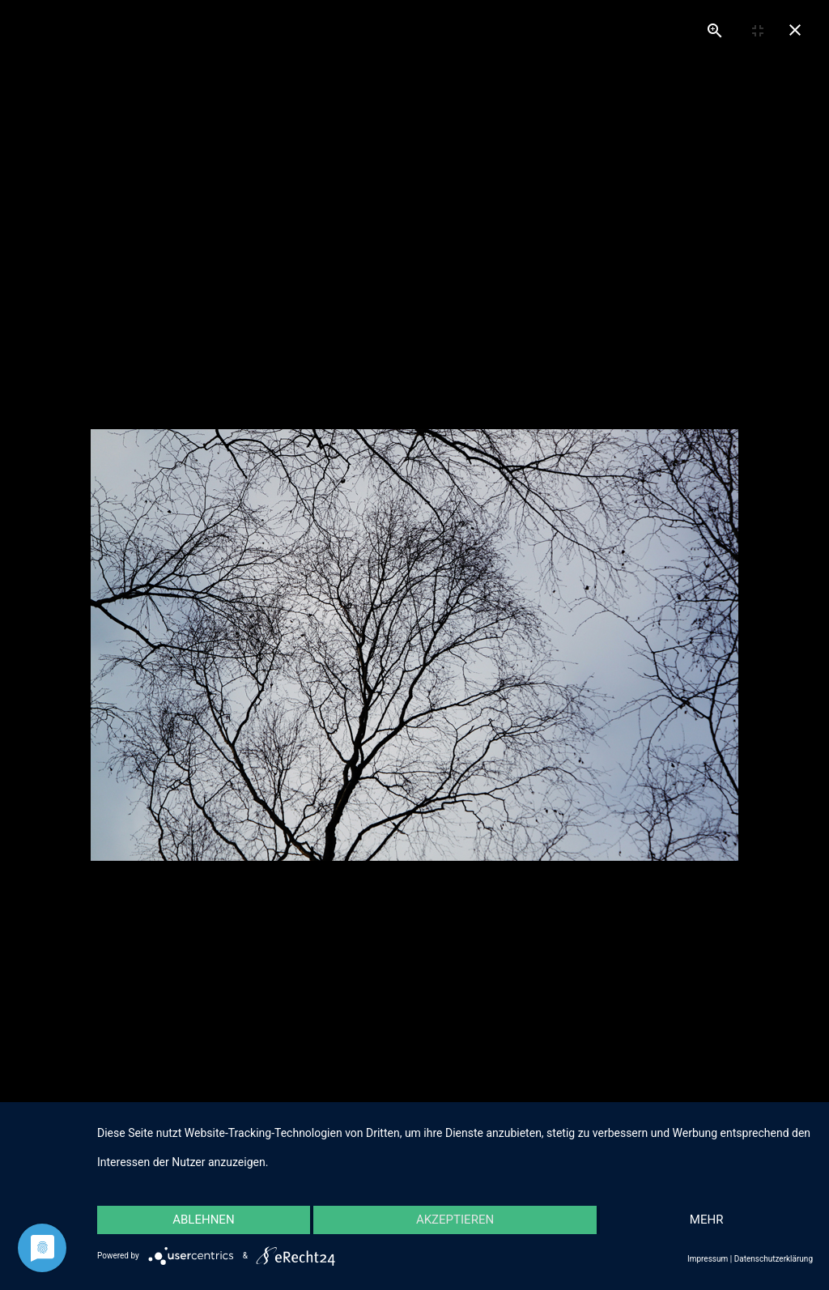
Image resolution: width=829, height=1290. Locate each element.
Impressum (707, 1258)
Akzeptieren (455, 1219)
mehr (707, 1219)
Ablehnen (203, 1219)
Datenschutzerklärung (773, 1258)
